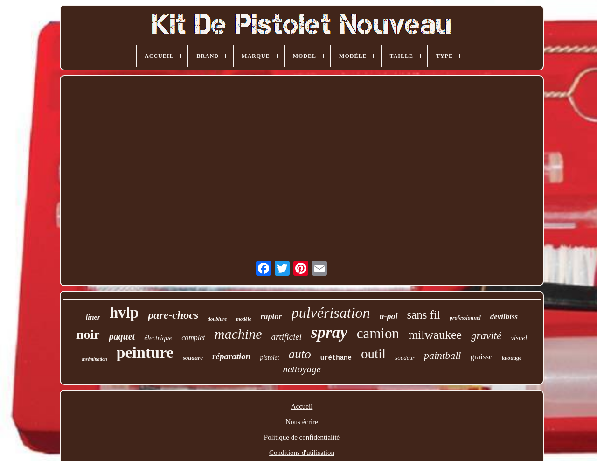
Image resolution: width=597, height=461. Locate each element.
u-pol (389, 316)
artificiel (286, 337)
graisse (481, 356)
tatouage (512, 358)
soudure (193, 357)
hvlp (124, 312)
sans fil (424, 314)
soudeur (405, 357)
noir (88, 334)
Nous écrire (301, 422)
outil (373, 353)
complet (193, 338)
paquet (122, 336)
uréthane (336, 358)
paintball (442, 355)
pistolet (269, 357)
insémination (94, 359)
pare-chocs (173, 315)
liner (93, 317)
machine (238, 334)
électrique (158, 338)
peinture (145, 352)
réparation (231, 356)
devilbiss (504, 316)
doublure (217, 318)
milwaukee (435, 335)
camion (378, 333)
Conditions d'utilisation (301, 452)
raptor (271, 316)
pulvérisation (331, 312)
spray (329, 332)
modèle (243, 318)
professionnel (465, 317)
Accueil (302, 406)
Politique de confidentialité (302, 437)
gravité (486, 336)
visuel (519, 338)
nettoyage (302, 369)
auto (300, 354)
